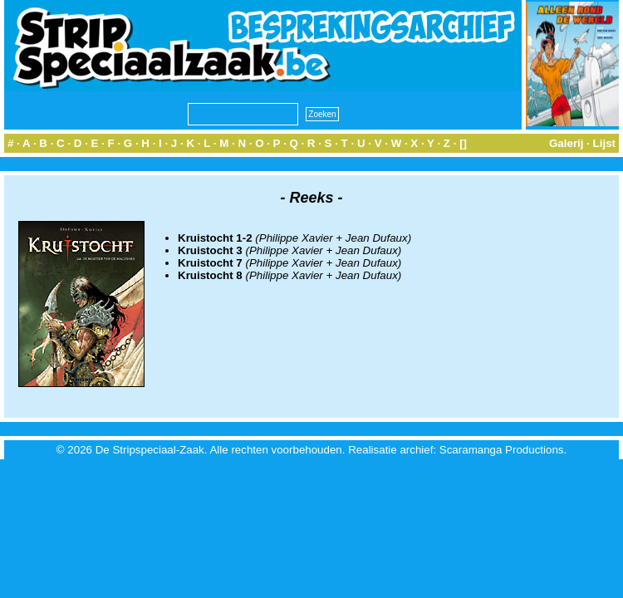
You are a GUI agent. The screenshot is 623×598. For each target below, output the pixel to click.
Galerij (566, 143)
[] (463, 143)
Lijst (604, 143)
